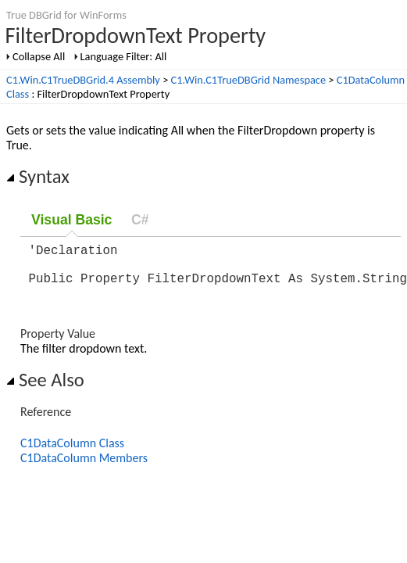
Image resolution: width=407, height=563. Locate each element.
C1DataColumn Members (84, 467)
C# (140, 220)
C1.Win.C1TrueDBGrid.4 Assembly (83, 80)
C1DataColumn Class (72, 452)
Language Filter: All (123, 56)
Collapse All (38, 56)
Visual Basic (71, 220)
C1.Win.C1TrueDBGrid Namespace (249, 80)
